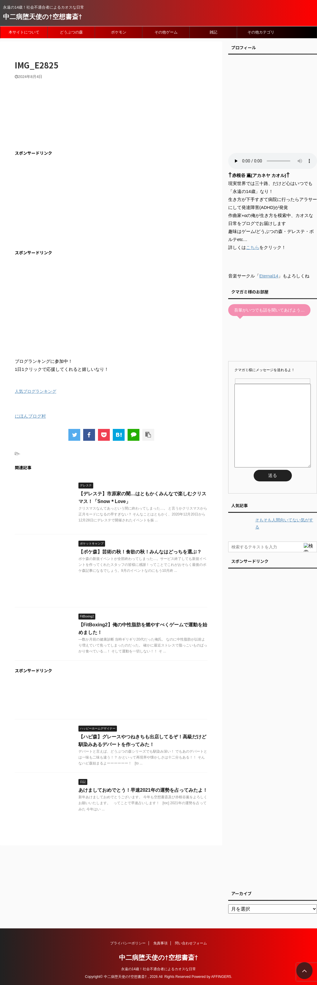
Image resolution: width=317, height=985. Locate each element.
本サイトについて (24, 32)
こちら (252, 247)
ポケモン (118, 32)
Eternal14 (268, 275)
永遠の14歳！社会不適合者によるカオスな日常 (158, 969)
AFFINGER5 (221, 977)
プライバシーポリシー (128, 943)
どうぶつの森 (71, 32)
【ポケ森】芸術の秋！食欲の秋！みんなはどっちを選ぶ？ (140, 551)
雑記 (213, 32)
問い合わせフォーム (191, 943)
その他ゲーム (166, 32)
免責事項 (160, 943)
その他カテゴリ (260, 32)
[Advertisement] (64, 203)
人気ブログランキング (35, 391)
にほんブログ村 (30, 416)
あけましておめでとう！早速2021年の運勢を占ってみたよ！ (142, 790)
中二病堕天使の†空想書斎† (42, 16)
